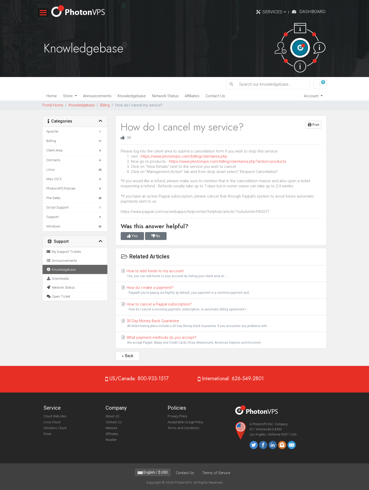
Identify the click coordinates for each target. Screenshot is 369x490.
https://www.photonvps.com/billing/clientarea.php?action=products (227, 161)
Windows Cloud (55, 428)
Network (111, 428)
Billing (105, 105)
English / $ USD (153, 472)
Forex (47, 434)
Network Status (165, 96)
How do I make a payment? (221, 290)
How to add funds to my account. (221, 274)
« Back (128, 355)
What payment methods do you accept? (221, 340)
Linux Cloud (52, 422)
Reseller (111, 440)
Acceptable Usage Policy (185, 422)
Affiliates (192, 96)
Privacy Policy (177, 416)
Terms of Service (216, 473)
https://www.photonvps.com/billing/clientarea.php (184, 156)
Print (313, 124)
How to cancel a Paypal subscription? (221, 307)
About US (112, 416)
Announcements (97, 96)
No (155, 236)
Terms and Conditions (183, 428)
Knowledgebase (132, 96)
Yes (132, 236)
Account (312, 96)
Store (68, 96)
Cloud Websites (55, 416)
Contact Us (215, 96)
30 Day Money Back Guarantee (221, 324)
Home (51, 96)
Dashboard (312, 11)
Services (274, 11)
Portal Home (52, 105)
